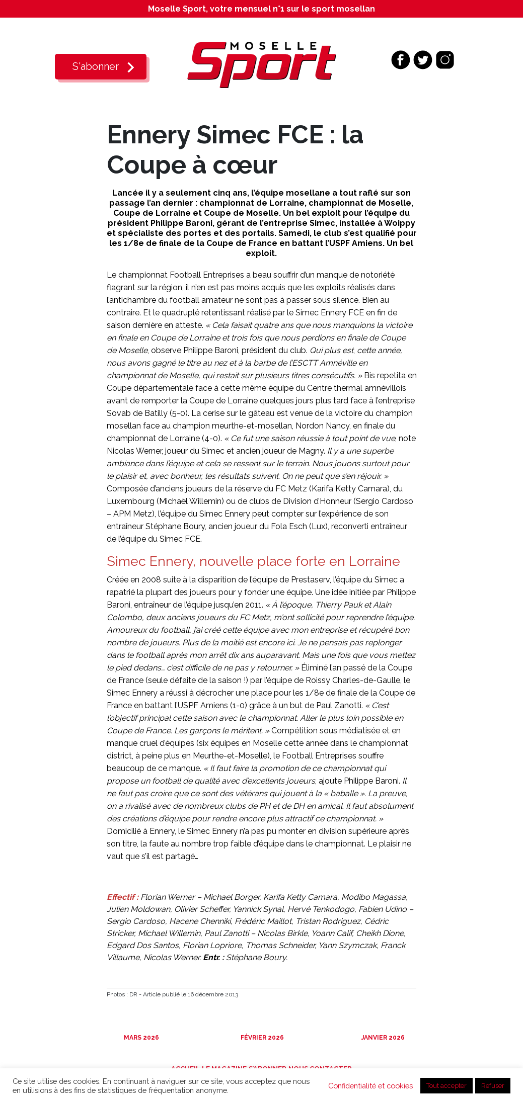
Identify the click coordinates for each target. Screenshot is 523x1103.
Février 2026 (261, 1037)
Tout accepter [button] (446, 1085)
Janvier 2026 (382, 1037)
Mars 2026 (140, 1037)
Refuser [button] (492, 1085)
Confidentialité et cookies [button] (370, 1085)
